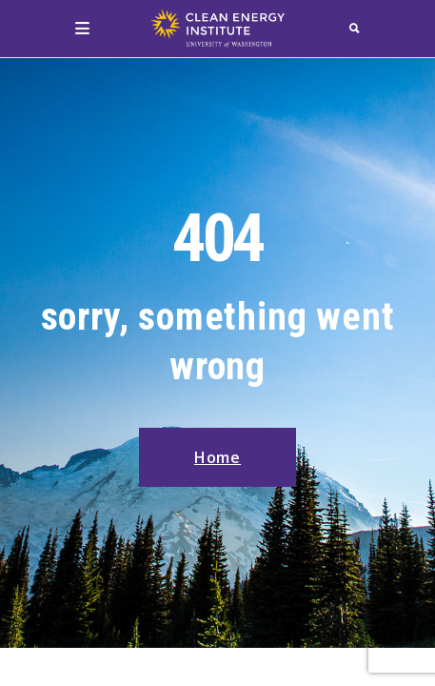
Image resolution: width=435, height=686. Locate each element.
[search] (354, 28)
